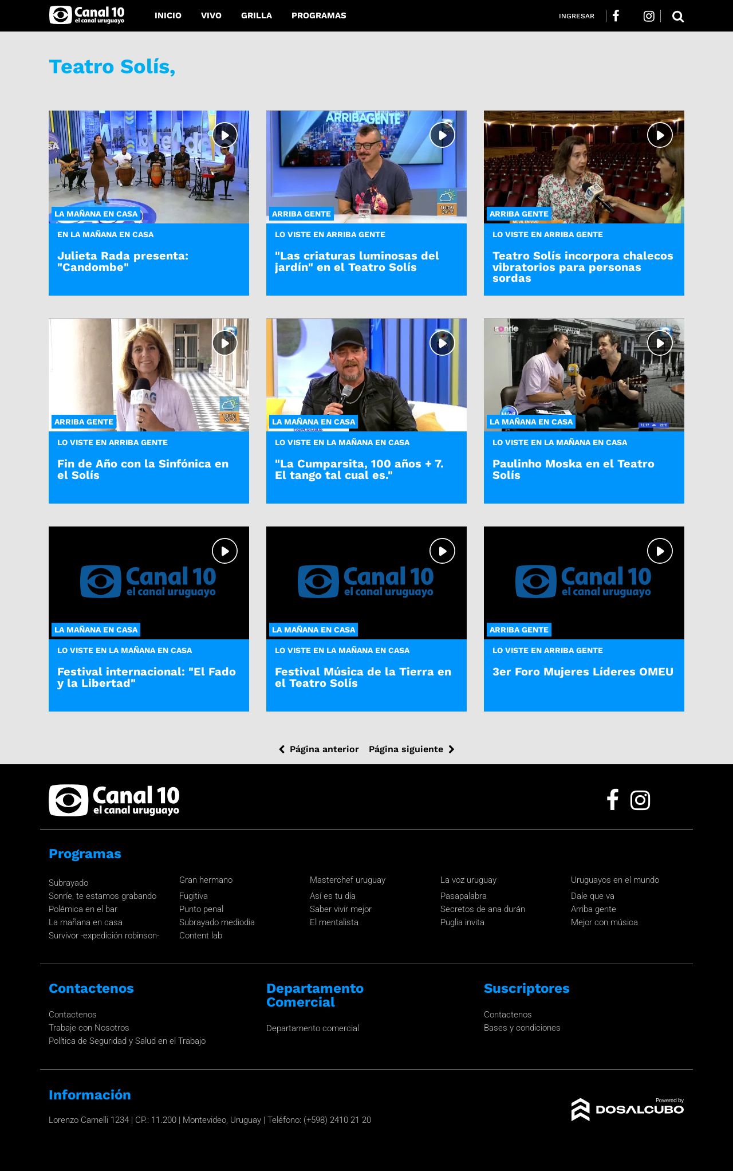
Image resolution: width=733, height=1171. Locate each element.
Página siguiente (406, 749)
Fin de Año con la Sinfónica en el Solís (142, 469)
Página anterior (324, 749)
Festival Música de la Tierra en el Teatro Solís (363, 677)
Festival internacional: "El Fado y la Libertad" (146, 677)
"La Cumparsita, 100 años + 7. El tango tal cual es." (359, 469)
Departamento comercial (312, 1028)
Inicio (168, 15)
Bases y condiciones (522, 1028)
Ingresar (576, 16)
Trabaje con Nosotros (89, 1028)
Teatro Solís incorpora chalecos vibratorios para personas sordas (582, 266)
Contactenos (73, 1014)
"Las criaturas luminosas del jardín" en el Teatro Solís (357, 261)
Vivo (211, 15)
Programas (318, 15)
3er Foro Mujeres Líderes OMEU (582, 671)
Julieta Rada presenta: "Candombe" (122, 261)
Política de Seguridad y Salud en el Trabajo (127, 1041)
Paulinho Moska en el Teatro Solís (573, 469)
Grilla (256, 15)
